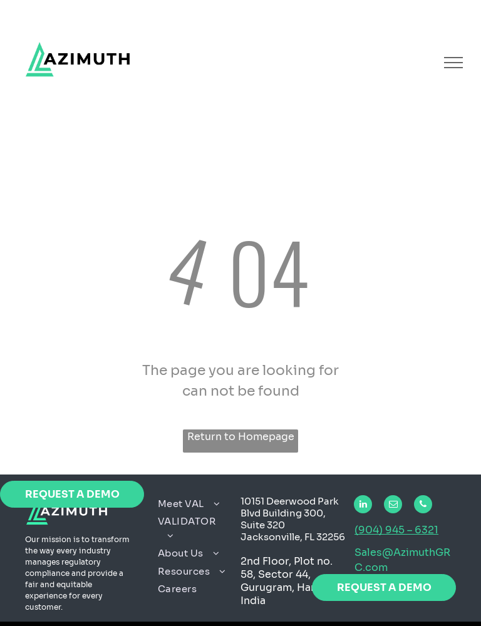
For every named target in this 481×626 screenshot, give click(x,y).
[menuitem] (194, 504)
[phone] (423, 505)
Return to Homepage (240, 436)
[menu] (453, 62)
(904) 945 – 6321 (396, 529)
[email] (393, 505)
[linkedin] (363, 505)
